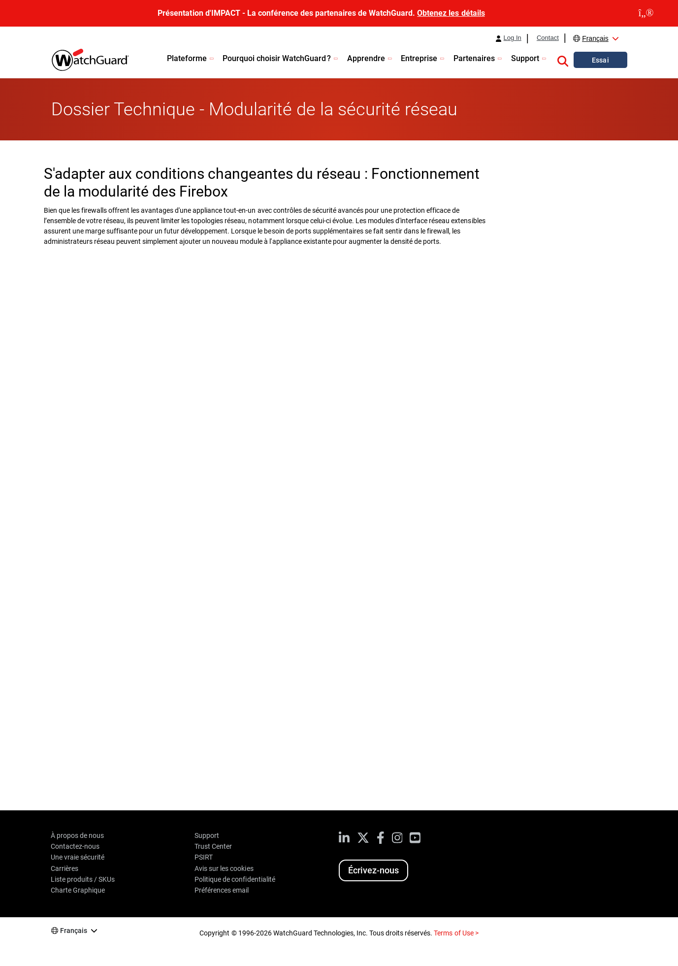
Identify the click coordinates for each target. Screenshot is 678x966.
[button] (562, 60)
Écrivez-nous (373, 870)
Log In (512, 38)
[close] (646, 13)
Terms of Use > (456, 933)
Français (595, 38)
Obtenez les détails (450, 13)
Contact (548, 38)
